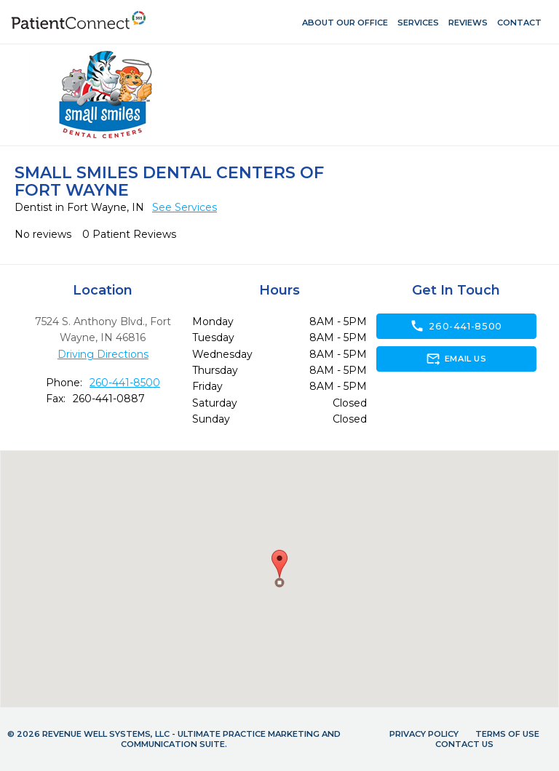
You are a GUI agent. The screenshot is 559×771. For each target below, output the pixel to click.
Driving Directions (103, 354)
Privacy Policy (424, 734)
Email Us (456, 358)
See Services (184, 207)
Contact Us (464, 744)
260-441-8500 (125, 382)
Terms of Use (507, 734)
